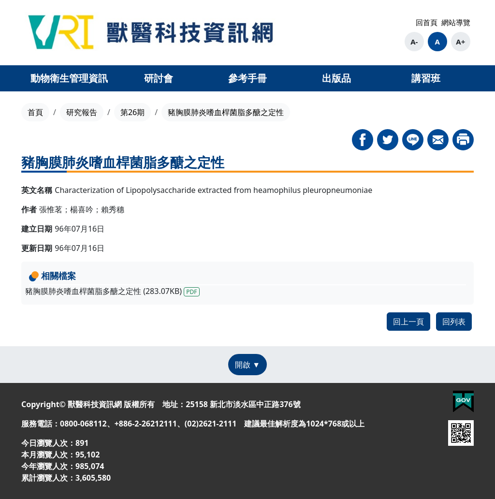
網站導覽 (455, 22)
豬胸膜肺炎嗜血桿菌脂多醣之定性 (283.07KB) (112, 291)
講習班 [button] (425, 78)
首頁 (35, 112)
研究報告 (81, 112)
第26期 (132, 112)
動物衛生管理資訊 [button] (69, 78)
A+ (460, 41)
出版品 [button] (336, 78)
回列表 (454, 321)
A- (414, 41)
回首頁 (426, 22)
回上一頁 (408, 321)
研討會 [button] (158, 78)
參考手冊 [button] (247, 78)
